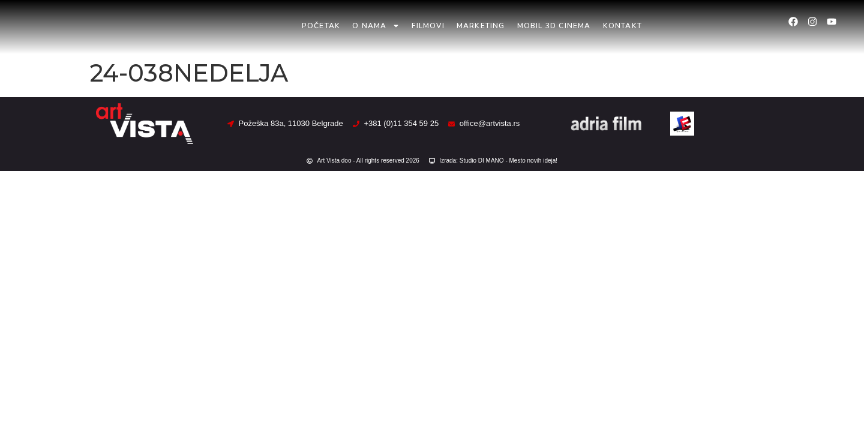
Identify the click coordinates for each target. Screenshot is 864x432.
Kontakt (622, 26)
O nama (376, 25)
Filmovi (428, 26)
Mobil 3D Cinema (554, 26)
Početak (321, 26)
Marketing (481, 26)
